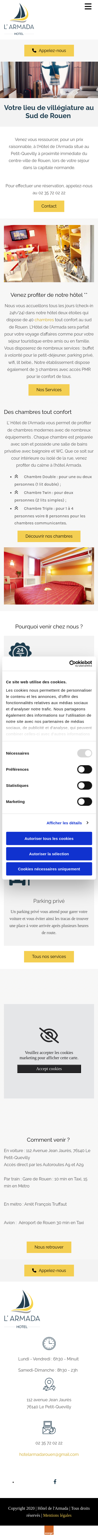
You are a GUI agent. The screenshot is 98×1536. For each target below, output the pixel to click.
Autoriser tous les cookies (49, 838)
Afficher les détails (64, 822)
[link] (49, 1035)
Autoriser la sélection (49, 853)
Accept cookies (49, 1068)
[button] (49, 50)
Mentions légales (57, 1515)
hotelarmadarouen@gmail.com (49, 1454)
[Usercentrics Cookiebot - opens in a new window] (70, 663)
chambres (44, 319)
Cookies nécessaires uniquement (49, 869)
